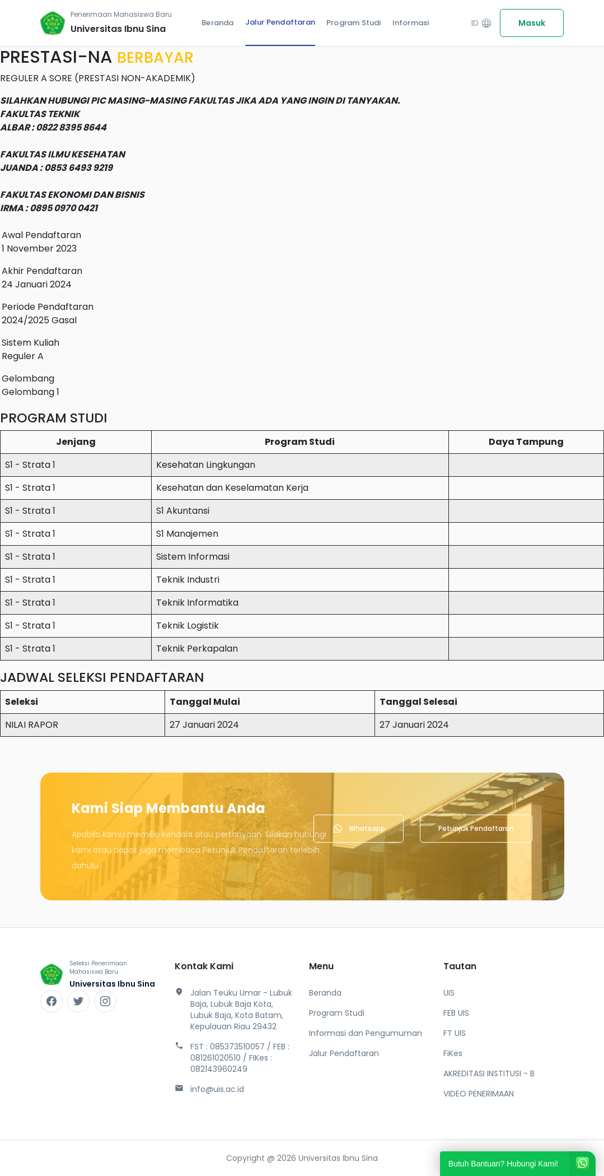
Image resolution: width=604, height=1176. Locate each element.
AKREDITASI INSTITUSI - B (489, 1073)
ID (481, 23)
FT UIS (454, 1033)
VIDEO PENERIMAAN (478, 1093)
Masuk (531, 23)
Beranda (217, 22)
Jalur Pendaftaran (280, 22)
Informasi (410, 22)
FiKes (452, 1053)
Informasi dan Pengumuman (365, 1033)
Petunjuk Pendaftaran (476, 828)
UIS (449, 992)
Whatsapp (358, 828)
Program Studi (353, 22)
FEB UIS (456, 1013)
